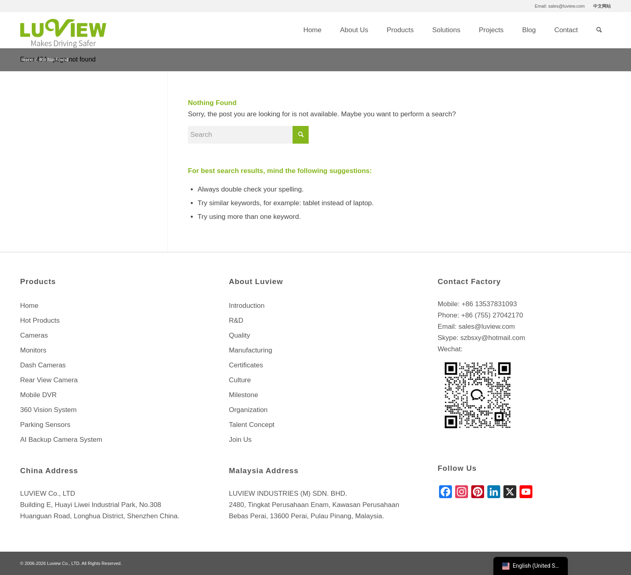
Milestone (243, 395)
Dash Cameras (43, 365)
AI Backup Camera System (61, 439)
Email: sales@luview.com (560, 6)
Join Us (240, 439)
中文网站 (602, 6)
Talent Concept (251, 425)
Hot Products (40, 320)
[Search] (599, 30)
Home (29, 305)
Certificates (246, 365)
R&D (236, 320)
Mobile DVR (38, 395)
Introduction (247, 305)
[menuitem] (560, 6)
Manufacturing (250, 350)
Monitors (33, 350)
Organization (248, 410)
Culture (240, 380)
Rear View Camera (49, 380)
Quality (239, 335)
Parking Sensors (45, 425)
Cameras (34, 335)
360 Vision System (48, 410)
